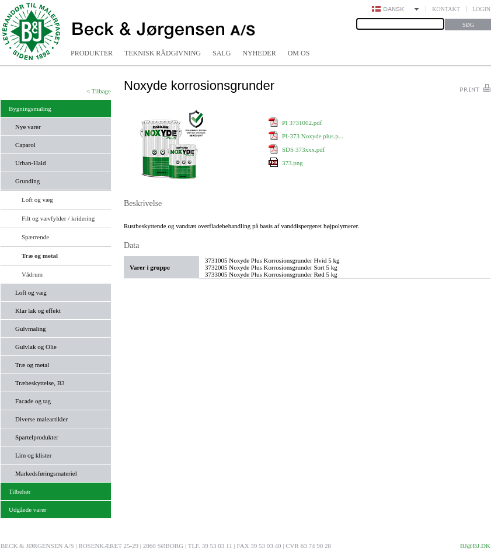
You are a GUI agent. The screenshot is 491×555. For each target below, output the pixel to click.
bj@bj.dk (475, 545)
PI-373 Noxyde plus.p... (312, 135)
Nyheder (259, 53)
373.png (292, 162)
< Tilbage (98, 91)
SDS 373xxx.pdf (303, 149)
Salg (222, 53)
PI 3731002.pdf (302, 122)
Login (481, 9)
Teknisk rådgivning (162, 53)
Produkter (92, 53)
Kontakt (446, 9)
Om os (299, 53)
